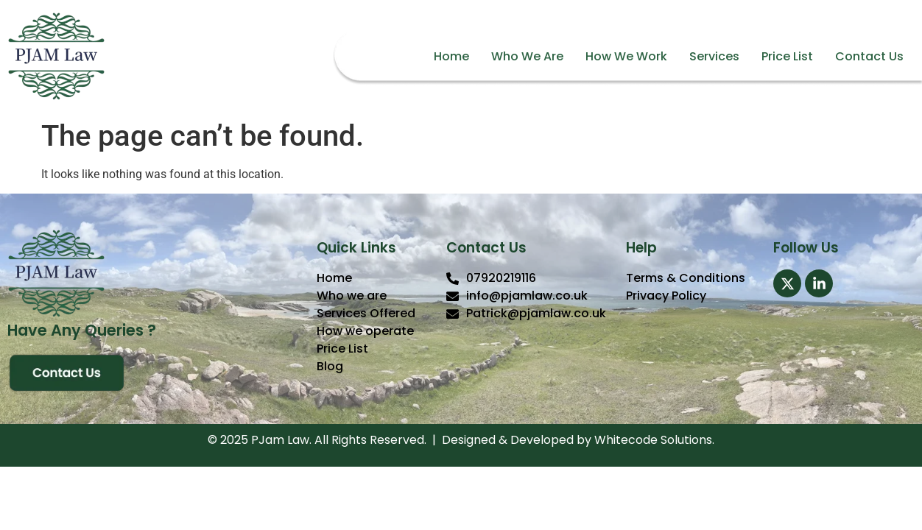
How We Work (626, 56)
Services (714, 56)
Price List (787, 56)
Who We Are (527, 56)
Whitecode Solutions (653, 439)
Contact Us (869, 56)
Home (451, 56)
